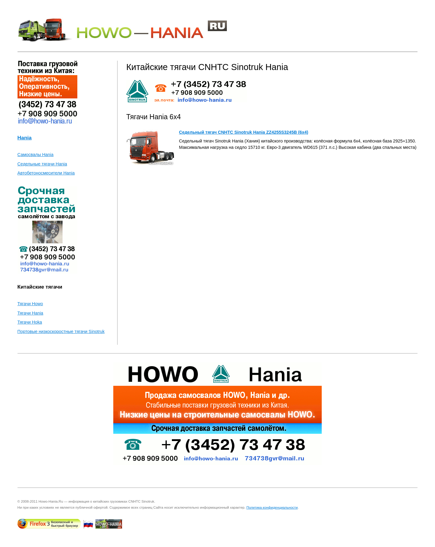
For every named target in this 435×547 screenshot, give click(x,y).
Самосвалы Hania (35, 154)
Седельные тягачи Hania (42, 164)
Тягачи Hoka (30, 322)
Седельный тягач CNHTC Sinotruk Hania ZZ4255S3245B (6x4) (243, 132)
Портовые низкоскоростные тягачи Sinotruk (61, 331)
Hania (25, 138)
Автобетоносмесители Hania (46, 173)
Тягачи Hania (31, 313)
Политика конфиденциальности (272, 507)
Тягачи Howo (30, 303)
